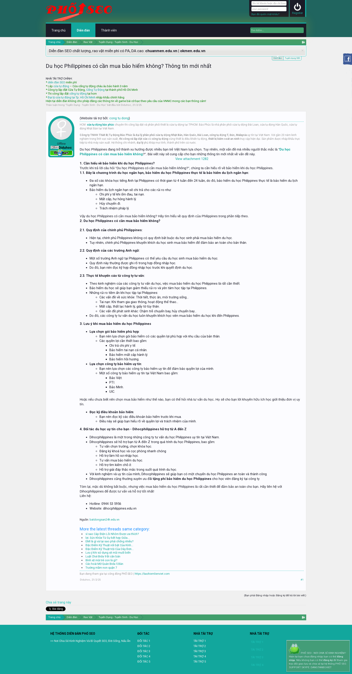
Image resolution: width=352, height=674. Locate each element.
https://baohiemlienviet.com (152, 573)
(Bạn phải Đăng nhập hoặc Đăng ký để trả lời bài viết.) (275, 595)
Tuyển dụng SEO (292, 58)
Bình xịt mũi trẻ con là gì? (101, 560)
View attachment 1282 (191, 159)
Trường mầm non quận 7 (101, 567)
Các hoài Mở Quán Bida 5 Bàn (104, 563)
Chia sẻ (51, 602)
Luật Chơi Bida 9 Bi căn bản (103, 556)
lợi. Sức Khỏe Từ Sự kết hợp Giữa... (108, 537)
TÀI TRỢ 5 (200, 661)
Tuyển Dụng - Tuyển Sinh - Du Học (86, 105)
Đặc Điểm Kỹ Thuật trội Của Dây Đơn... (110, 549)
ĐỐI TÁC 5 (143, 661)
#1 (302, 579)
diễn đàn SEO (56, 82)
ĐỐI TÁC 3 (143, 651)
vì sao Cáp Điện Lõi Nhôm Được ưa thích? (112, 534)
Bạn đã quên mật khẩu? (265, 14)
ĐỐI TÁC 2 (143, 646)
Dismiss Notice (302, 50)
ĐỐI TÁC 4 (143, 656)
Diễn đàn (277, 57)
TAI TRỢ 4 (200, 656)
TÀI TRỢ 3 (200, 651)
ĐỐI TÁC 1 (143, 641)
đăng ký (328, 660)
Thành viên (109, 30)
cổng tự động (78, 93)
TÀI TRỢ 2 (200, 646)
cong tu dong (119, 118)
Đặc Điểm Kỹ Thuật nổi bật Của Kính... (109, 545)
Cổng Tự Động (95, 89)
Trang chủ (58, 30)
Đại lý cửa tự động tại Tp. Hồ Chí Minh (71, 97)
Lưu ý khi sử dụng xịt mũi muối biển (108, 552)
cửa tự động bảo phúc (100, 124)
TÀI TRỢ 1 (200, 641)
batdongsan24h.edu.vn (104, 519)
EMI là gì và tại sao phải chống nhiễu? (110, 541)
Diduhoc (126, 105)
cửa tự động (61, 86)
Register (297, 13)
